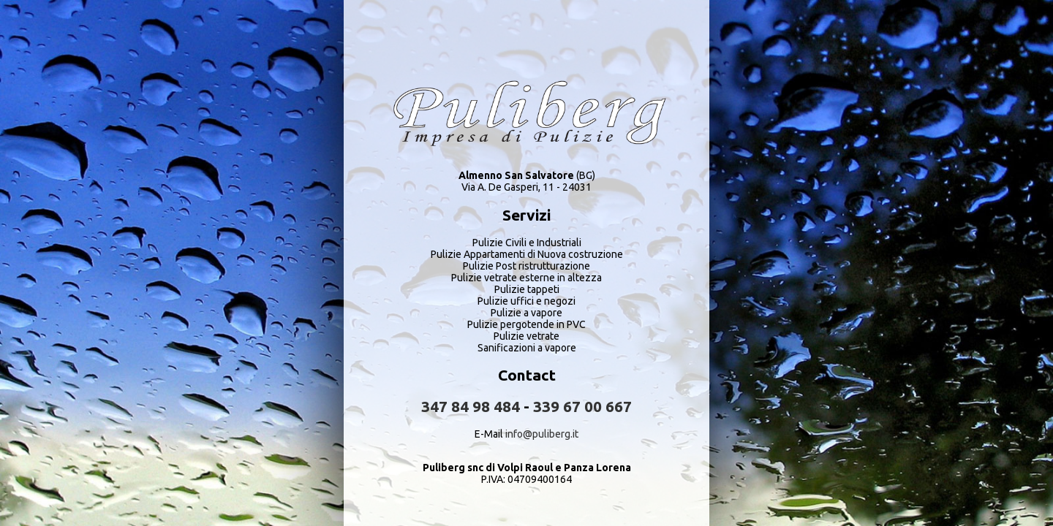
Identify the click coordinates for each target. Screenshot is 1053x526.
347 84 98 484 (470, 406)
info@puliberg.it (541, 434)
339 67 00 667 (582, 406)
